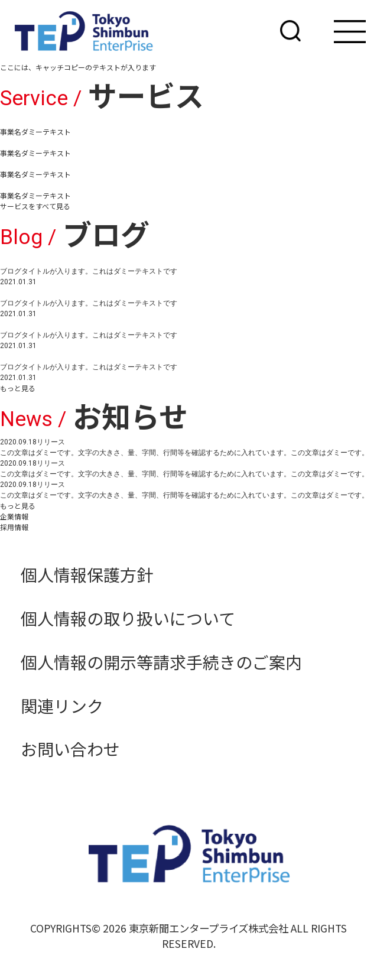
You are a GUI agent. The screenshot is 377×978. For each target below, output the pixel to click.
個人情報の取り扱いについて (128, 618)
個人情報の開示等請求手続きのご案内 (161, 662)
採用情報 (14, 527)
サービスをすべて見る (35, 206)
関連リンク (62, 705)
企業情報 (14, 516)
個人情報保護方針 (87, 574)
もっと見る (17, 388)
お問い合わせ (70, 749)
